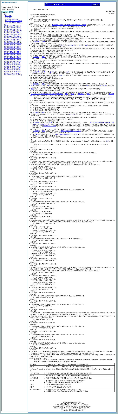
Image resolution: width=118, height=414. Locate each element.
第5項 (52, 72)
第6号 (88, 94)
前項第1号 (36, 57)
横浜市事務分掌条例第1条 (69, 25)
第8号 (72, 94)
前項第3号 (36, 134)
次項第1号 (36, 41)
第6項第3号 (81, 94)
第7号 (66, 94)
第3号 (43, 57)
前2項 (32, 89)
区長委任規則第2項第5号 (47, 94)
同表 (86, 85)
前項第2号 (36, 131)
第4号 (43, 41)
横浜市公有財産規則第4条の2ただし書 (66, 134)
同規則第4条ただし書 (49, 126)
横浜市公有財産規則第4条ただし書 (71, 131)
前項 (32, 85)
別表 (67, 72)
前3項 (107, 141)
